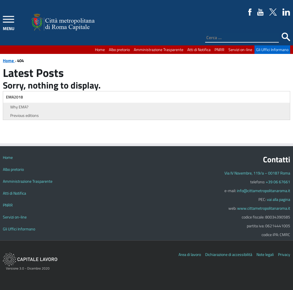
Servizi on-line (240, 49)
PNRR (219, 49)
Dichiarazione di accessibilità (228, 254)
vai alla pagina (278, 199)
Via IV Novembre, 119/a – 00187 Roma (257, 173)
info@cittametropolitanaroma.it (263, 191)
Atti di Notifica (199, 49)
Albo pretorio (119, 49)
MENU (8, 28)
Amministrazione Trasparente (158, 49)
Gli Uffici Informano (272, 49)
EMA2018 (14, 97)
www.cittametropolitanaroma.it (263, 208)
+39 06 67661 (278, 182)
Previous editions (24, 115)
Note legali (265, 254)
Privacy (284, 254)
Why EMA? (19, 107)
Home (100, 49)
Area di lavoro (190, 254)
